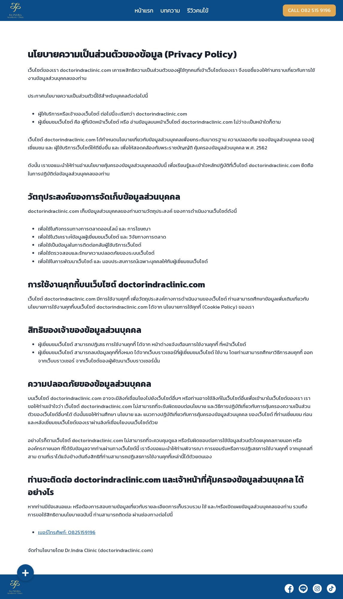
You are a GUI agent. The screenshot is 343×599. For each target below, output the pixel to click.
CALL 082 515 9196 (309, 10)
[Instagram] (317, 588)
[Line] (303, 588)
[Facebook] (289, 588)
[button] (25, 572)
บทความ (170, 10)
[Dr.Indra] (15, 10)
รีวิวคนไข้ (197, 10)
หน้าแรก (144, 10)
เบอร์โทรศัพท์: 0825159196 (66, 532)
